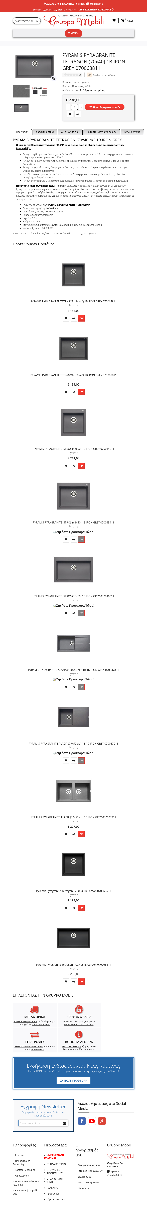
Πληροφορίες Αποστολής (21, 1144)
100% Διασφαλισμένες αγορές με (58, 1024)
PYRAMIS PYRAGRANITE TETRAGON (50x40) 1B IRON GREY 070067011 (73, 375)
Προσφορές (53, 1175)
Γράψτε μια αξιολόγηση (101, 75)
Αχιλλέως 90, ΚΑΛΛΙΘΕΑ (115, 1147)
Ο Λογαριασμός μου (89, 1147)
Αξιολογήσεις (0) (70, 131)
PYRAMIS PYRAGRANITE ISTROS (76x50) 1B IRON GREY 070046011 (73, 596)
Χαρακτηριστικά (45, 131)
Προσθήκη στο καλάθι (104, 107)
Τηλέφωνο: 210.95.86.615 (114, 1155)
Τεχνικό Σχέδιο (132, 131)
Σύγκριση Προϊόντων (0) (65, 10)
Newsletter (84, 1170)
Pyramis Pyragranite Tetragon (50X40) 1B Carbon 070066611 (73, 891)
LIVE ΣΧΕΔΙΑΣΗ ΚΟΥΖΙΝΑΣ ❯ (96, 9)
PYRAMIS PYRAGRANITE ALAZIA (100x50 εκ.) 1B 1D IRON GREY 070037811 (73, 670)
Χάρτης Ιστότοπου (56, 1181)
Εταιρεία (20, 1137)
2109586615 (96, 3)
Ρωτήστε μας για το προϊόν (101, 131)
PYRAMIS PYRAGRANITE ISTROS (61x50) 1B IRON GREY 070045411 (73, 522)
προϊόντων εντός (88, 1024)
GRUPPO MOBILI (20, 1194)
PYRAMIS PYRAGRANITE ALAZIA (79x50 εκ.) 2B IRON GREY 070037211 (73, 817)
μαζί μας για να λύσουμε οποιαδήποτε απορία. (118, 1028)
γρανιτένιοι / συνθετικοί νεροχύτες (31, 233)
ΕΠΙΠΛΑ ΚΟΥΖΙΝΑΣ (57, 1146)
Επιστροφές (84, 1158)
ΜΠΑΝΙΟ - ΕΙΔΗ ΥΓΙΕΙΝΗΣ (53, 1162)
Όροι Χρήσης (22, 1157)
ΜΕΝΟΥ (73, 33)
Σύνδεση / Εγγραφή (42, 10)
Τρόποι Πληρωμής (25, 1152)
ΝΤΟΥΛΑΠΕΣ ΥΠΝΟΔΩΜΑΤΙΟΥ (53, 1153)
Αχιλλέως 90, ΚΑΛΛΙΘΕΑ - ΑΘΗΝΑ (65, 3)
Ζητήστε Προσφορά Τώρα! (73, 532)
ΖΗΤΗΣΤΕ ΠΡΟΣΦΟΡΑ (73, 1063)
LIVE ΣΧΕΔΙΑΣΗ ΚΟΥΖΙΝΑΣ (54, 1139)
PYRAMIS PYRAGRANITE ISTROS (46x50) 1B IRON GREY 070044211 (73, 449)
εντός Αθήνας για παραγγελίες (27, 1026)
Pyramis (85, 82)
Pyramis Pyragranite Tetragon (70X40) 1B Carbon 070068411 (73, 964)
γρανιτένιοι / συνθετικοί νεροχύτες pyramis (73, 233)
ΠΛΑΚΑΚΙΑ (52, 1170)
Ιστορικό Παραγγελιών (90, 1153)
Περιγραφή (22, 131)
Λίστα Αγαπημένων (88, 1164)
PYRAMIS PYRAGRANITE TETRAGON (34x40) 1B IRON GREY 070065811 (73, 301)
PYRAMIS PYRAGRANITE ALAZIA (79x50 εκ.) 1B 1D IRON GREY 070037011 (73, 743)
